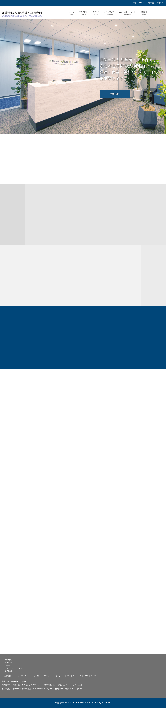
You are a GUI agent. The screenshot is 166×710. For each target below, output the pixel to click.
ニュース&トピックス (127, 13)
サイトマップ (21, 678)
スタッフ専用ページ (88, 678)
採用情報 (143, 13)
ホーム (71, 13)
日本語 (134, 3)
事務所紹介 (83, 13)
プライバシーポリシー (53, 678)
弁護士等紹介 (109, 13)
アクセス (71, 678)
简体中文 (151, 3)
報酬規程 (7, 678)
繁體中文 (160, 3)
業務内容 (96, 13)
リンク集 (35, 678)
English (141, 3)
